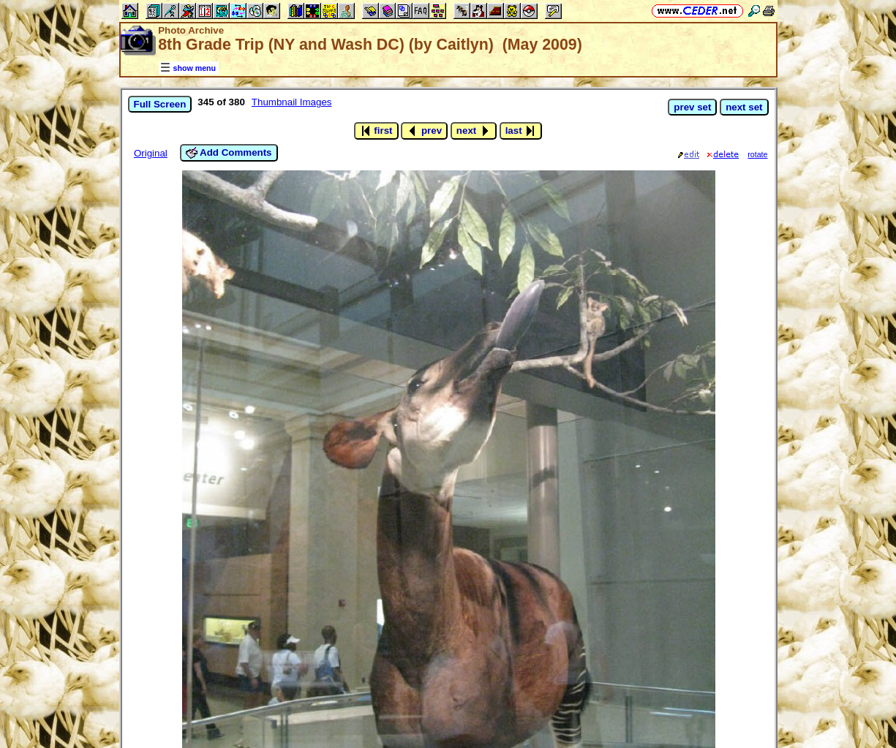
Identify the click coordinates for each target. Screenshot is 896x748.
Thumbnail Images (292, 102)
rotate (757, 154)
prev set (692, 107)
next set (744, 107)
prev (424, 131)
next (473, 131)
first (376, 131)
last (521, 131)
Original (150, 153)
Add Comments (229, 153)
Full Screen (160, 104)
